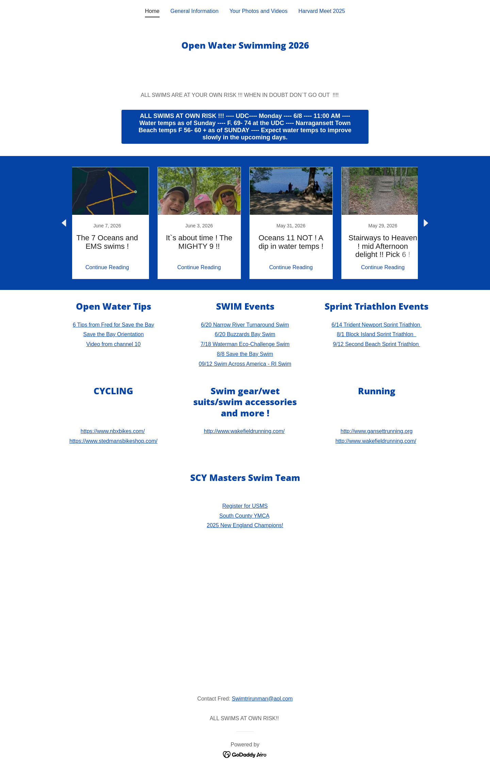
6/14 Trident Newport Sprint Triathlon (376, 325)
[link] (107, 223)
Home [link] (152, 11)
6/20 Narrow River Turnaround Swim (245, 325)
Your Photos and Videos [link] (258, 11)
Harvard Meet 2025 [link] (321, 11)
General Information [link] (194, 11)
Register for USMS (244, 506)
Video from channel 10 (113, 344)
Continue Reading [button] (107, 267)
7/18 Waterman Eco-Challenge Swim (245, 344)
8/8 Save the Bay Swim (245, 354)
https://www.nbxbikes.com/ (113, 431)
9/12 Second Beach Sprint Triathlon (376, 344)
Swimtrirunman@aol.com (262, 699)
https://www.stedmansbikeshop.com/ (113, 441)
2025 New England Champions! (245, 525)
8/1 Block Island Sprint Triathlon (376, 334)
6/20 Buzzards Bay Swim (245, 334)
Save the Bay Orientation (113, 334)
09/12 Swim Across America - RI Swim (245, 364)
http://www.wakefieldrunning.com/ (244, 431)
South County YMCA (244, 516)
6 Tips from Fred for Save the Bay (113, 325)
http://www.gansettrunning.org (377, 431)
